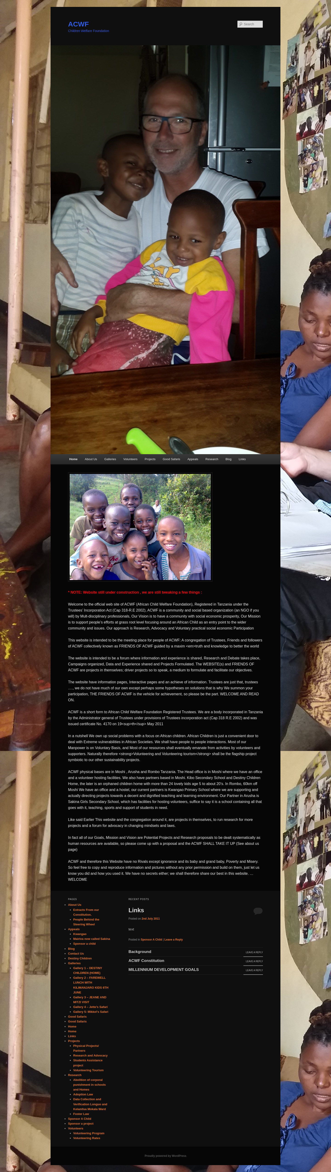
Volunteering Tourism (88, 1070)
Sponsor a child (84, 943)
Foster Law (81, 1114)
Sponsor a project (81, 1123)
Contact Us (76, 953)
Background (139, 952)
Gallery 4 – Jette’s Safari (90, 1007)
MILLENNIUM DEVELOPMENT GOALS (163, 969)
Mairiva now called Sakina (91, 939)
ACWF (78, 24)
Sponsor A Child (151, 939)
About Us (91, 459)
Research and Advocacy (90, 1055)
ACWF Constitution (146, 960)
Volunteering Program (89, 1133)
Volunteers (130, 459)
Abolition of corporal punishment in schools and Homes (89, 1084)
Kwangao (80, 934)
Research (211, 459)
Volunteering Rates (86, 1138)
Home (73, 459)
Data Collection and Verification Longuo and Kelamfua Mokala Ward (90, 1104)
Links (242, 459)
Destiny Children (80, 958)
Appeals (192, 459)
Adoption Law (83, 1094)
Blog (228, 459)
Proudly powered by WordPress (165, 1156)
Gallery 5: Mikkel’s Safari (90, 1011)
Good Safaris (171, 459)
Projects (150, 459)
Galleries (110, 459)
